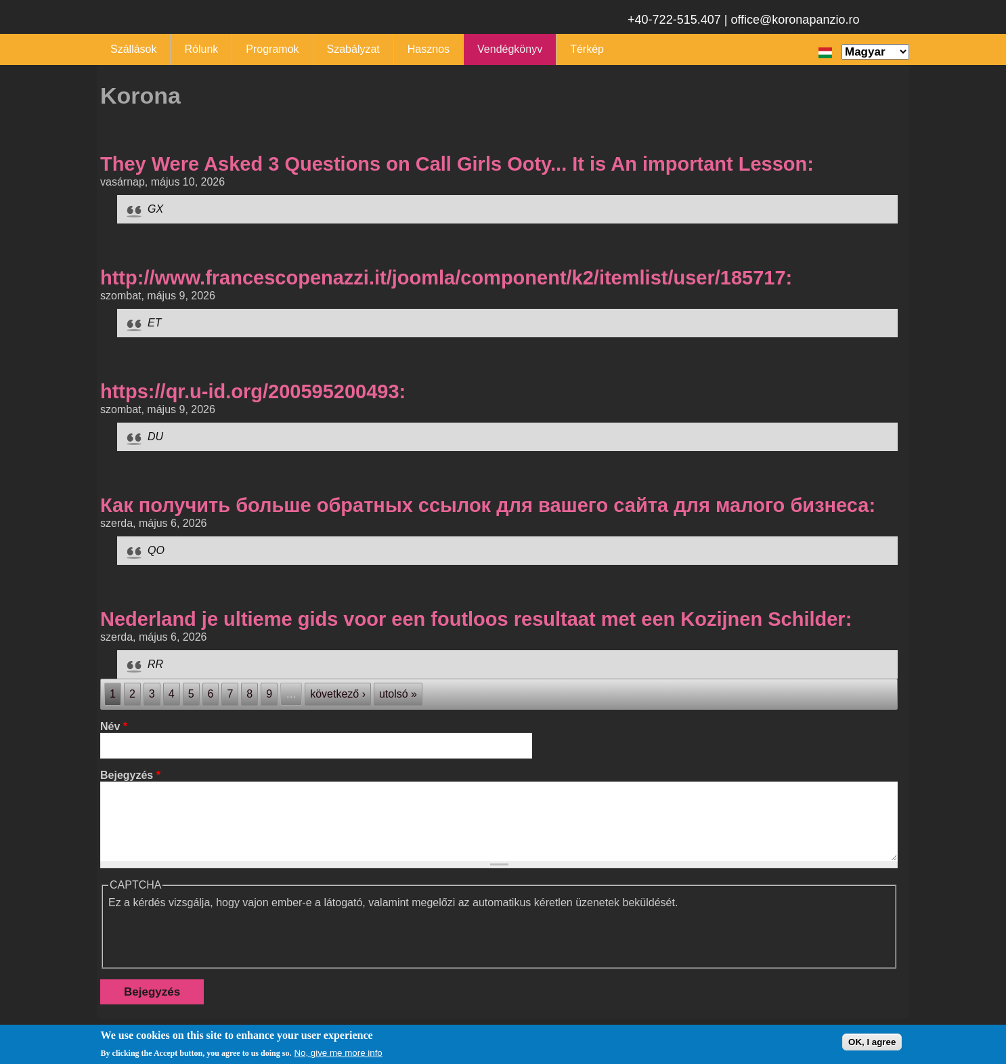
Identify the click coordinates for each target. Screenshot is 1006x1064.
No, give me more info (338, 1053)
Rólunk (201, 49)
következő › (338, 694)
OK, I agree (872, 1042)
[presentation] (211, 935)
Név (113, 726)
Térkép (587, 49)
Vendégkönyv (509, 49)
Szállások (133, 49)
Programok (272, 49)
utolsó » (398, 694)
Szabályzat (353, 49)
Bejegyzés (130, 775)
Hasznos (429, 49)
